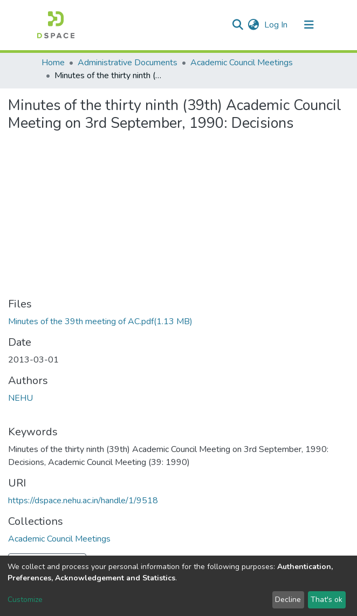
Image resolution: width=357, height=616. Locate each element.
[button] (253, 24)
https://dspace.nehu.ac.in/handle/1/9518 (83, 501)
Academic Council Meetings (241, 63)
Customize (25, 599)
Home (53, 63)
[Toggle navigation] (309, 25)
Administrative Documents (127, 63)
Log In (277, 25)
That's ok (326, 599)
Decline (288, 599)
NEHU (20, 398)
